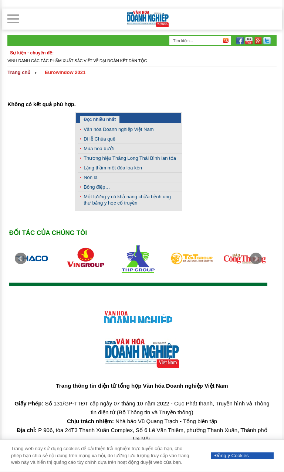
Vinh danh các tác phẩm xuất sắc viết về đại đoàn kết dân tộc (77, 60)
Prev (21, 258)
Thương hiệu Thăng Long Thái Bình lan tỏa (130, 158)
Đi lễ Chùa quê (99, 139)
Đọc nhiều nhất (100, 119)
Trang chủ (18, 72)
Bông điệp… (97, 187)
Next (256, 258)
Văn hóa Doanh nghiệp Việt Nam (118, 129)
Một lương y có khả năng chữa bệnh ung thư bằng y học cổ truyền (127, 200)
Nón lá (91, 177)
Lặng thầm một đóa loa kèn (113, 168)
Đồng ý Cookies (231, 455)
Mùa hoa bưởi (99, 148)
